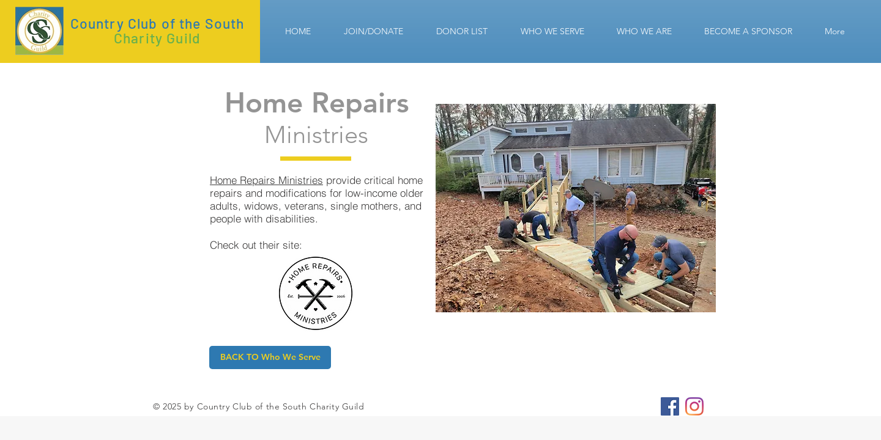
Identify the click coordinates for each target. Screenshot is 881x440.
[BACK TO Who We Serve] (270, 357)
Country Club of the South (157, 23)
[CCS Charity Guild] (670, 406)
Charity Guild (157, 37)
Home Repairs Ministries (266, 180)
